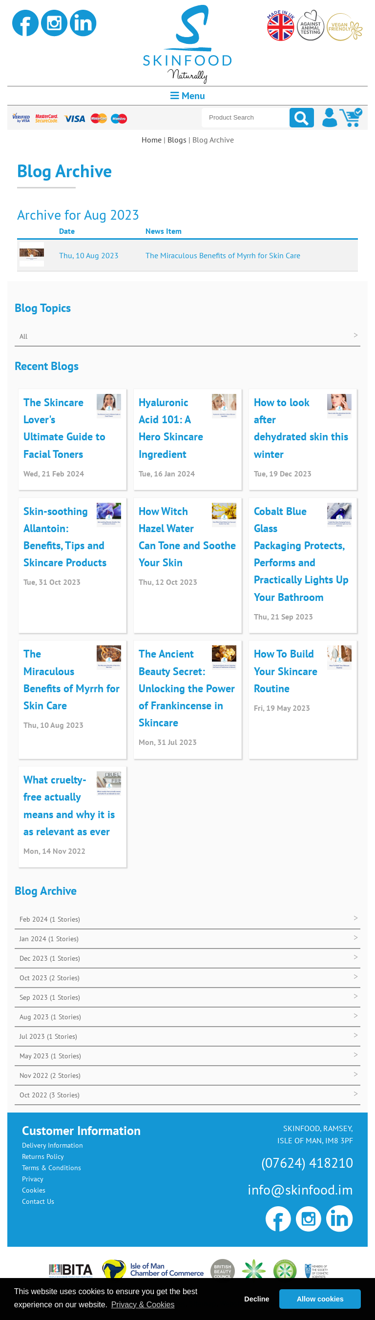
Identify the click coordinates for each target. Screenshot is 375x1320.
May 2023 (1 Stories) (50, 1056)
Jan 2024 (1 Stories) (49, 938)
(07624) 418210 (307, 1163)
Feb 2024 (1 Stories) (50, 919)
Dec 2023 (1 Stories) (50, 958)
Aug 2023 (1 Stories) (50, 1016)
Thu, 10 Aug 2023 (89, 255)
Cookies (33, 1190)
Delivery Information (52, 1145)
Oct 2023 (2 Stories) (50, 977)
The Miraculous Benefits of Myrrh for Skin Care (223, 255)
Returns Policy (43, 1156)
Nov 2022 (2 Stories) (50, 1075)
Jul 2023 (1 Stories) (48, 1036)
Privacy (32, 1179)
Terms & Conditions (51, 1167)
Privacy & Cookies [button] (143, 1304)
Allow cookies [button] (320, 1299)
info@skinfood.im (300, 1189)
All (23, 336)
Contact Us (38, 1201)
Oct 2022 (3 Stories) (50, 1095)
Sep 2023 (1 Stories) (50, 997)
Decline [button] (256, 1299)
